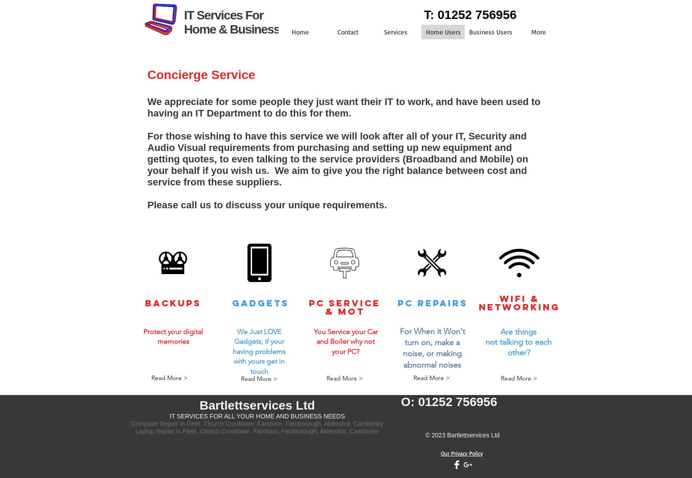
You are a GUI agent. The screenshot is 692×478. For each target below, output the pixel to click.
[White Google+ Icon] (467, 464)
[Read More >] (169, 378)
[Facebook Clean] (456, 464)
